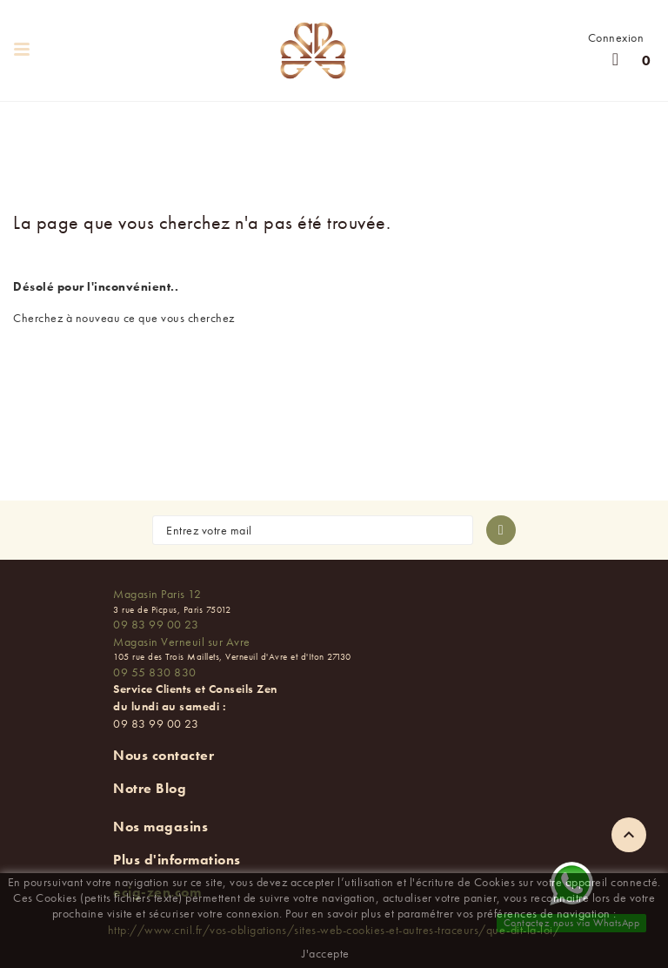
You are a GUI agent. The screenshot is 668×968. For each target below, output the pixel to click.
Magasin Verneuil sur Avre (181, 641)
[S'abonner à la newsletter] (501, 530)
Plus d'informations (177, 859)
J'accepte (326, 953)
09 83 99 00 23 (155, 624)
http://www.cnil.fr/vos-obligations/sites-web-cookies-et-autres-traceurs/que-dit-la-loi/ (334, 930)
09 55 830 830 (155, 672)
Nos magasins (160, 826)
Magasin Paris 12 (157, 594)
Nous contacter (163, 755)
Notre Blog (149, 788)
